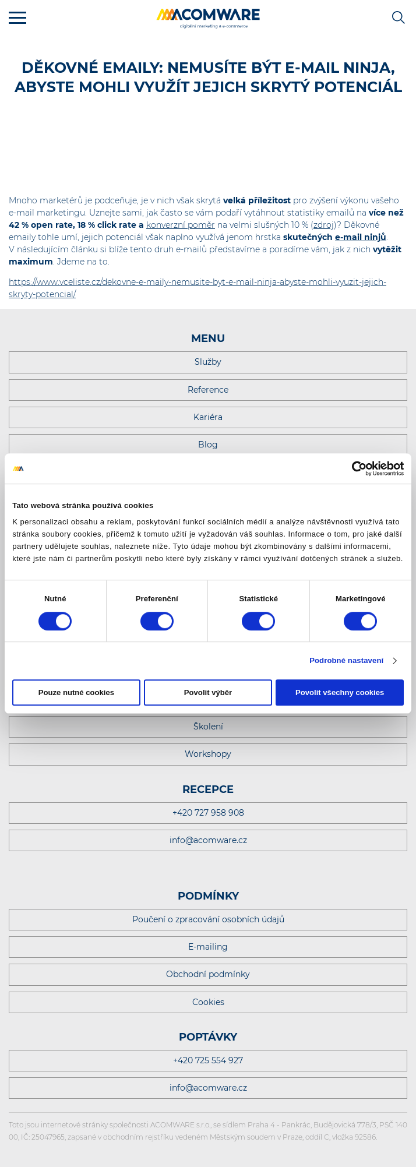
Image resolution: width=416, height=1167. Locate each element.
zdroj (323, 225)
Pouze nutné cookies (76, 692)
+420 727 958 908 (208, 813)
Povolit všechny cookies (339, 692)
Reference (208, 390)
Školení (208, 726)
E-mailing (208, 947)
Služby (208, 362)
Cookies (208, 1002)
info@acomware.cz (208, 840)
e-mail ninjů (360, 237)
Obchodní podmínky (208, 974)
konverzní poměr (180, 225)
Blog (208, 444)
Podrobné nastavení (346, 660)
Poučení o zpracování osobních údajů (208, 919)
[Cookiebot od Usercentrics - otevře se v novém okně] (353, 468)
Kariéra (208, 417)
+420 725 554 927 (208, 1060)
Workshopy (208, 754)
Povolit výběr (208, 692)
